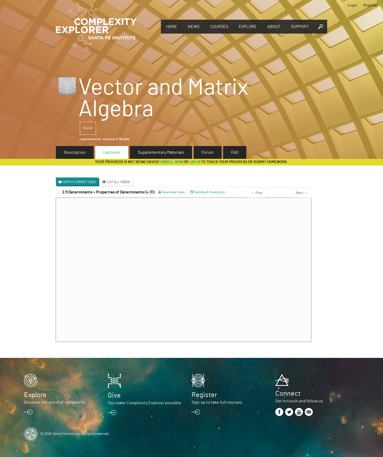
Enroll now (171, 162)
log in (194, 162)
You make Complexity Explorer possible (144, 403)
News (193, 27)
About (273, 27)
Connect (288, 393)
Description (75, 152)
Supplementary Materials (161, 152)
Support (300, 27)
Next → (302, 193)
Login (352, 5)
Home (171, 27)
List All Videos (118, 182)
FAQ (234, 152)
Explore (248, 27)
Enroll (88, 128)
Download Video (173, 192)
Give (114, 395)
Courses (219, 27)
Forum (208, 152)
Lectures (111, 152)
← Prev (257, 193)
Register (370, 5)
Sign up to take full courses (217, 402)
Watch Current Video (79, 182)
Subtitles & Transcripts (209, 192)
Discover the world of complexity (54, 402)
